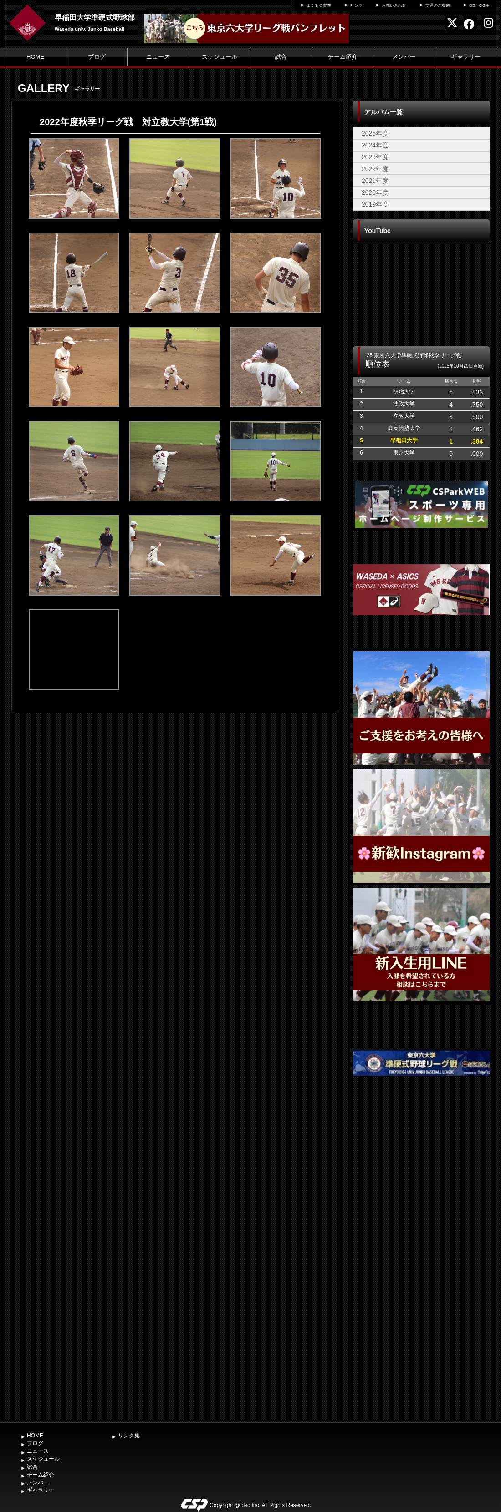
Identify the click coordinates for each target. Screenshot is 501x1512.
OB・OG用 (479, 5)
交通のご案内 (437, 5)
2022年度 (375, 168)
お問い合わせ (394, 5)
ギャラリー (466, 56)
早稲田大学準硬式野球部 (95, 17)
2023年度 (375, 157)
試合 (281, 56)
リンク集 (129, 1435)
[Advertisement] (421, 1269)
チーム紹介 (343, 56)
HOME (35, 56)
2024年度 (375, 145)
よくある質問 (319, 5)
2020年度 (375, 192)
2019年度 (375, 204)
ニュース (158, 56)
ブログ (97, 56)
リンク (356, 5)
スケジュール (219, 56)
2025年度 (375, 133)
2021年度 (375, 180)
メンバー (404, 56)
